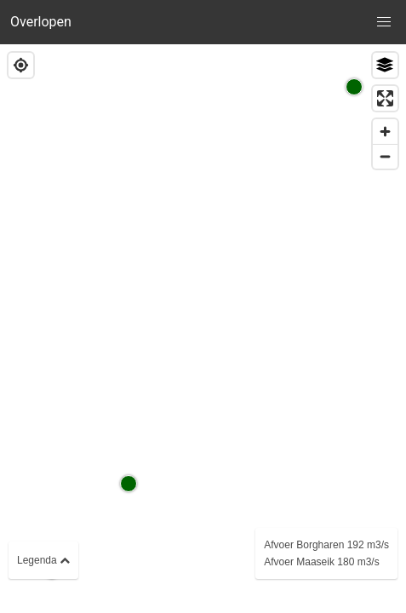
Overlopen (40, 22)
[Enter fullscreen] (385, 98)
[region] (203, 328)
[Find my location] (21, 65)
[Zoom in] (385, 131)
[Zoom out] (385, 156)
